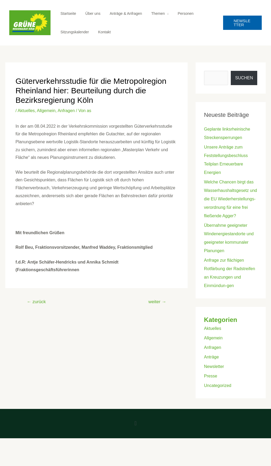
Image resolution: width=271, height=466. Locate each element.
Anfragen (66, 110)
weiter (157, 301)
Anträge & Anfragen (121, 13)
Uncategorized (217, 385)
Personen (177, 13)
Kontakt (101, 32)
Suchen (244, 78)
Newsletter (214, 366)
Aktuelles (26, 110)
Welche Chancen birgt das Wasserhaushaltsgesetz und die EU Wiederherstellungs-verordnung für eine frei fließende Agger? (230, 199)
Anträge (211, 357)
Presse (210, 376)
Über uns (90, 13)
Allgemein (46, 110)
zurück (36, 301)
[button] (135, 423)
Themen (151, 13)
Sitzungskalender (74, 32)
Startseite (67, 13)
